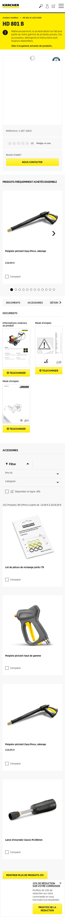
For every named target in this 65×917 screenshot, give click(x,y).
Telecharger (16, 366)
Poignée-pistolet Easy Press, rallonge (25, 251)
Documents (13, 295)
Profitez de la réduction (47, 909)
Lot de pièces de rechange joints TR (24, 556)
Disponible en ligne (25, 485)
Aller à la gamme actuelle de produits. (31, 45)
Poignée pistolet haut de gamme (23, 645)
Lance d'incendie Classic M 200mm (23, 822)
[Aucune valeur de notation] (19, 143)
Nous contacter (32, 162)
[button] (11, 282)
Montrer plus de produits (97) (25, 857)
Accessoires (35, 295)
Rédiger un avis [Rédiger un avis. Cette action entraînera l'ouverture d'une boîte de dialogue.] (43, 143)
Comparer (15, 269)
